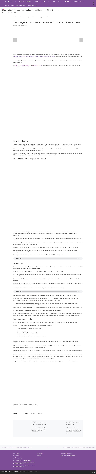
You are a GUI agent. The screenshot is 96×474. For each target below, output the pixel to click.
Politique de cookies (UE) (17, 457)
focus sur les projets (20, 17)
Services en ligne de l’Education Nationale (68, 455)
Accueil (14, 17)
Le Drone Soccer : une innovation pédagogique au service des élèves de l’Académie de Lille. (24, 466)
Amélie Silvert (17, 25)
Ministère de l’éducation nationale (67, 453)
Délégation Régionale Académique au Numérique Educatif (16, 471)
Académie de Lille (40, 453)
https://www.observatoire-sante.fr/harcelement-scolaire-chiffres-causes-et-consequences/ (34, 56)
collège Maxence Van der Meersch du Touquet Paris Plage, (29, 65)
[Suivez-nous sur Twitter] (93, 4)
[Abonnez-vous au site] (93, 3)
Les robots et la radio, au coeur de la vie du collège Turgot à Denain (38, 424)
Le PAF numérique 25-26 (17, 458)
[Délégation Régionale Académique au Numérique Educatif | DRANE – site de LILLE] (4, 11)
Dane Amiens (39, 455)
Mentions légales (16, 455)
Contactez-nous (16, 453)
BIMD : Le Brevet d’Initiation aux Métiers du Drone (22, 460)
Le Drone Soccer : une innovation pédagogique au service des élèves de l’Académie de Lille (24, 463)
